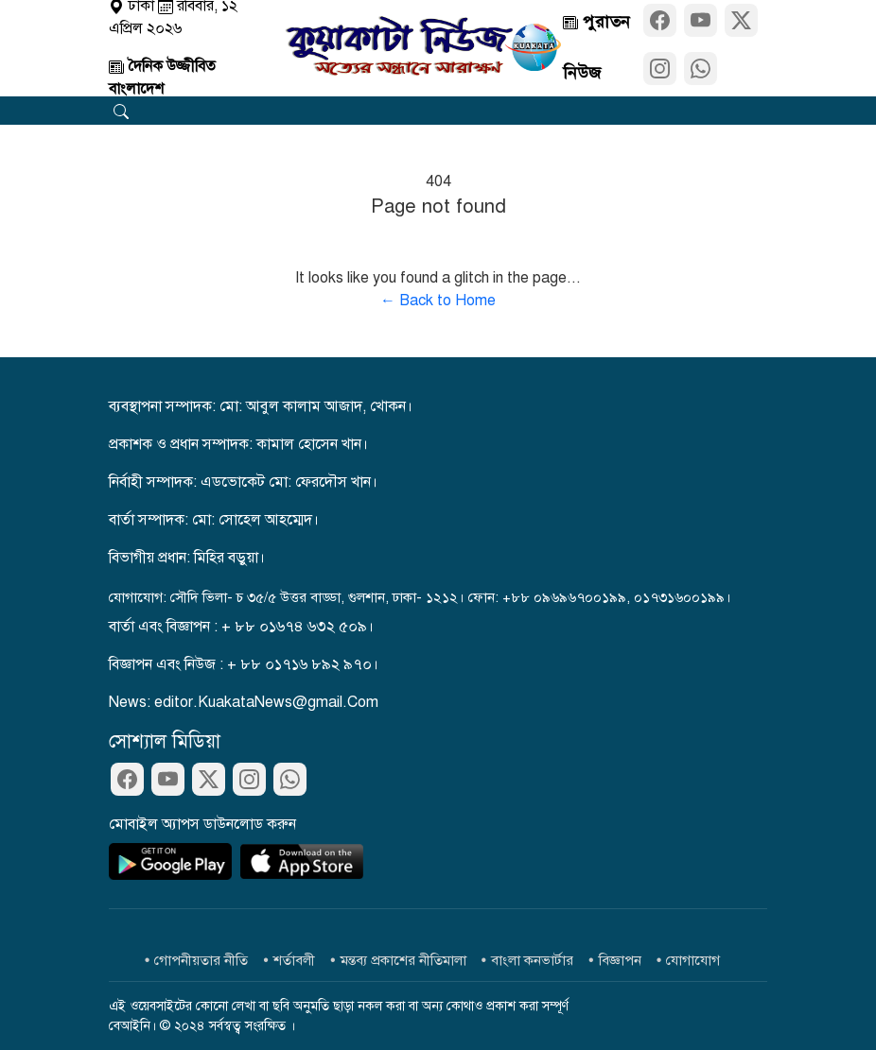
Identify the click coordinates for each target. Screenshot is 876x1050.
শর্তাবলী (294, 960)
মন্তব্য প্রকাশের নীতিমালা (403, 960)
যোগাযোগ (693, 960)
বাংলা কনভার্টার (532, 960)
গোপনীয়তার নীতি (201, 960)
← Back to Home (438, 300)
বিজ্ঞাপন (620, 960)
